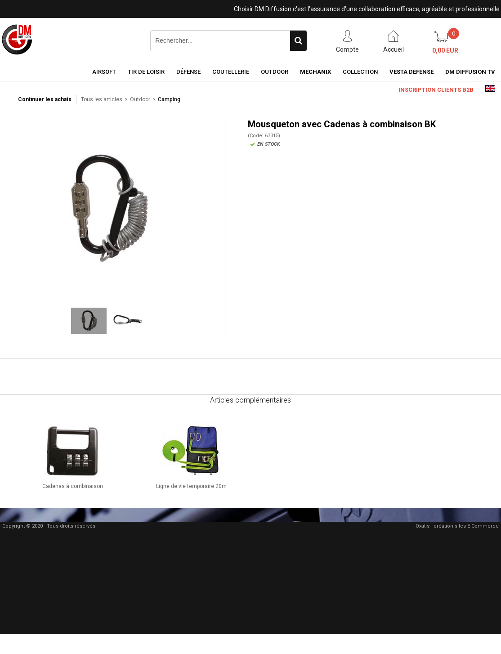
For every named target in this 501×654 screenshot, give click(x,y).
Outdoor (274, 71)
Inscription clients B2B (436, 89)
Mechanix (315, 71)
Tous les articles (101, 99)
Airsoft (104, 71)
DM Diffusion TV (470, 71)
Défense (188, 71)
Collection (360, 71)
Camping (169, 99)
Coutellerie (230, 71)
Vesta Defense (411, 71)
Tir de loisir (146, 71)
